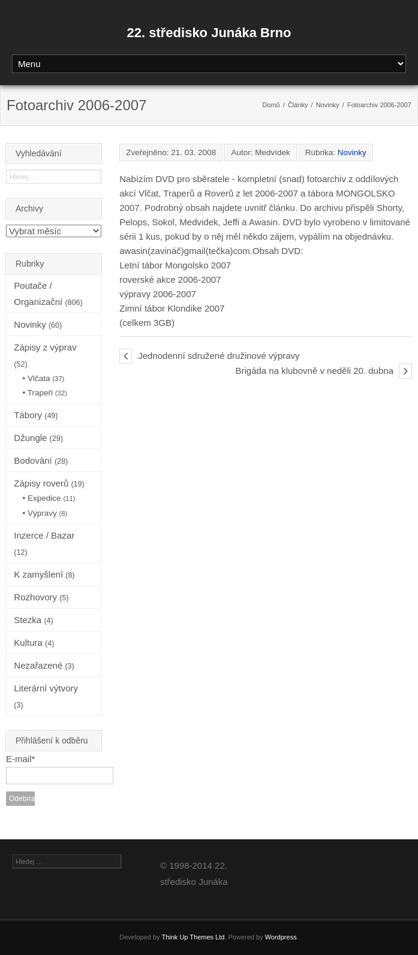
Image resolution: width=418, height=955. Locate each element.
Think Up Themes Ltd (192, 937)
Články (298, 104)
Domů (270, 104)
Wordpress (281, 937)
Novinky (327, 104)
